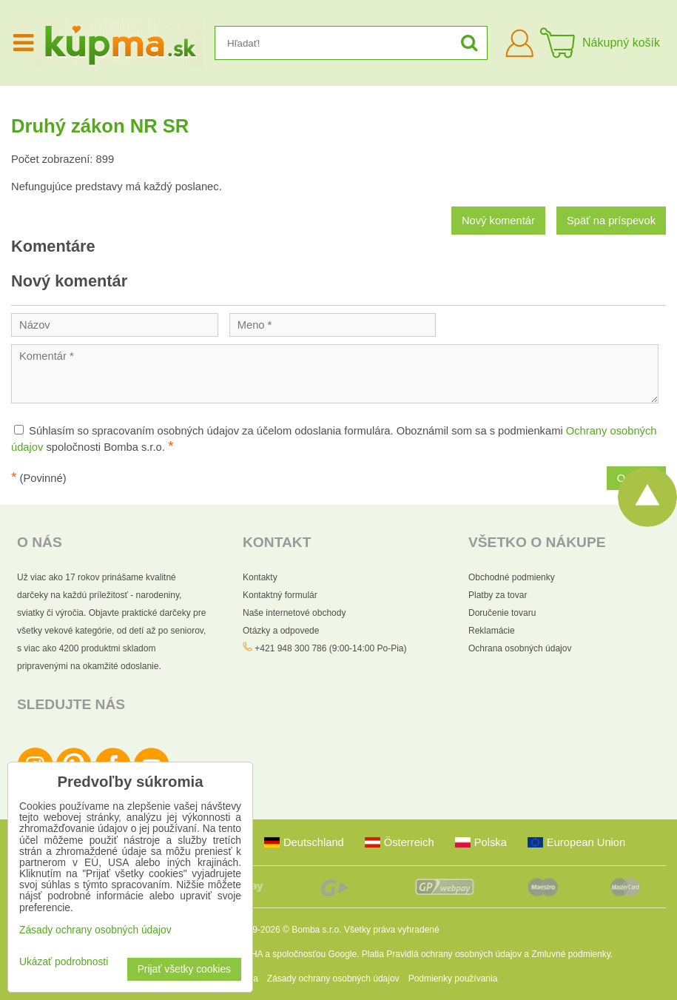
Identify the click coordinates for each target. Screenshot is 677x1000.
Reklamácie (491, 630)
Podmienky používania (453, 978)
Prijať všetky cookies (184, 969)
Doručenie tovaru (502, 613)
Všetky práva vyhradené (391, 930)
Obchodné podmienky (511, 577)
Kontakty (260, 577)
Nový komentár (498, 220)
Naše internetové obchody (294, 613)
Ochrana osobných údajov (519, 648)
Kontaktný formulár (280, 595)
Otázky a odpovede (281, 630)
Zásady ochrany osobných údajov (333, 978)
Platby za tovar (497, 595)
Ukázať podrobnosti (63, 961)
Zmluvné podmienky (570, 954)
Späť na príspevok (611, 220)
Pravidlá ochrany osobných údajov (454, 954)
